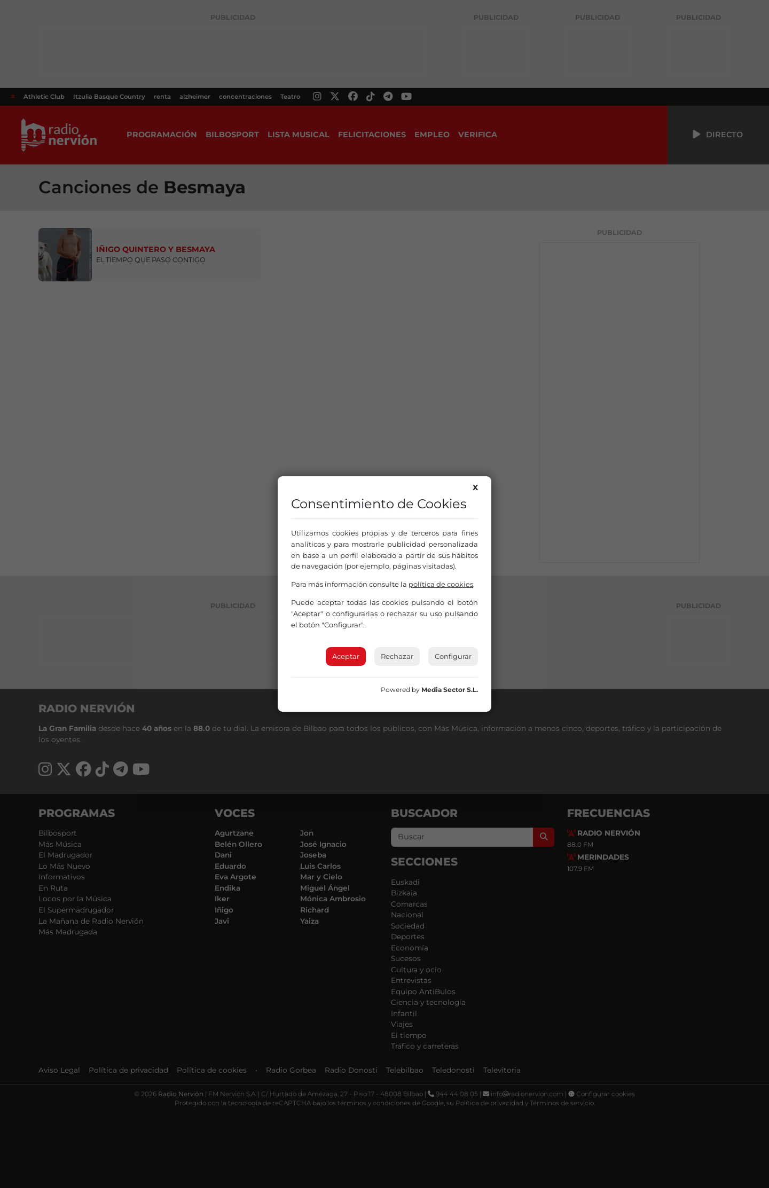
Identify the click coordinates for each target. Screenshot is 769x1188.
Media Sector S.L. (449, 690)
